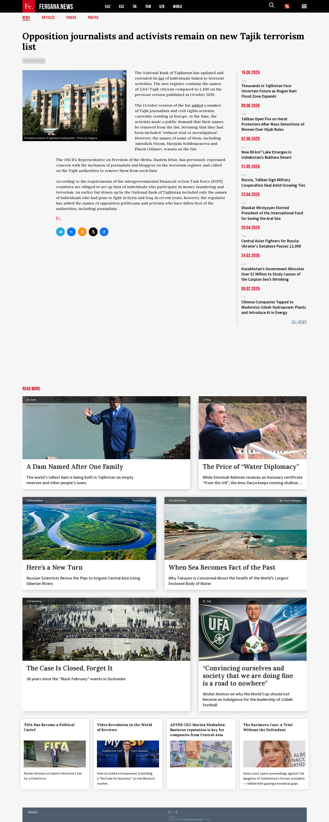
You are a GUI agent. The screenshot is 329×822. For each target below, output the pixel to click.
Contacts (32, 809)
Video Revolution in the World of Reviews (126, 721)
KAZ (108, 6)
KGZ (121, 6)
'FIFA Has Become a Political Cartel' (51, 721)
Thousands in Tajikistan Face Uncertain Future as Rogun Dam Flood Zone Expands (269, 90)
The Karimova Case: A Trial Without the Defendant (269, 721)
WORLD (179, 6)
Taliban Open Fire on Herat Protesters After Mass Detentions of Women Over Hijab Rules (272, 123)
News (26, 18)
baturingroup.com (193, 817)
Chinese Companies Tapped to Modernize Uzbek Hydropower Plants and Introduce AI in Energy (273, 301)
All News (299, 316)
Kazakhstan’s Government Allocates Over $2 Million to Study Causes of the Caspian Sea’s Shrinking (272, 269)
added (197, 105)
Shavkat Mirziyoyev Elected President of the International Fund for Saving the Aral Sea (272, 210)
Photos (94, 18)
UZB (163, 6)
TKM (149, 6)
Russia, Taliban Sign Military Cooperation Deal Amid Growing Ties (273, 180)
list (161, 78)
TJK (135, 6)
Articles (48, 18)
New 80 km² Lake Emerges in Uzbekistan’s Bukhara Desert (266, 153)
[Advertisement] (164, 349)
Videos (72, 18)
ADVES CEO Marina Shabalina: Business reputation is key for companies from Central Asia (199, 724)
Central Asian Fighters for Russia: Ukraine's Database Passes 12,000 (271, 240)
